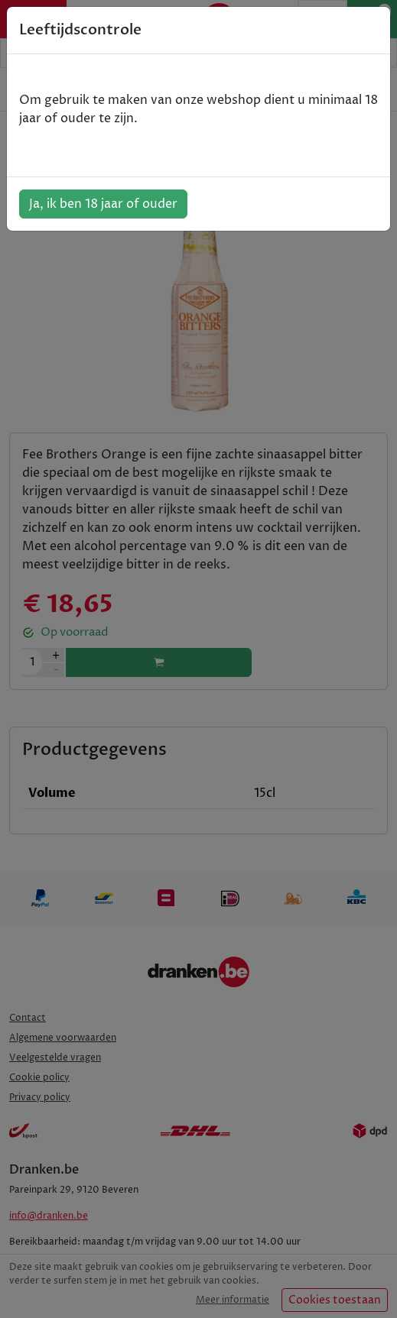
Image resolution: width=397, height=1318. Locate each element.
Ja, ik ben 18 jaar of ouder (103, 204)
